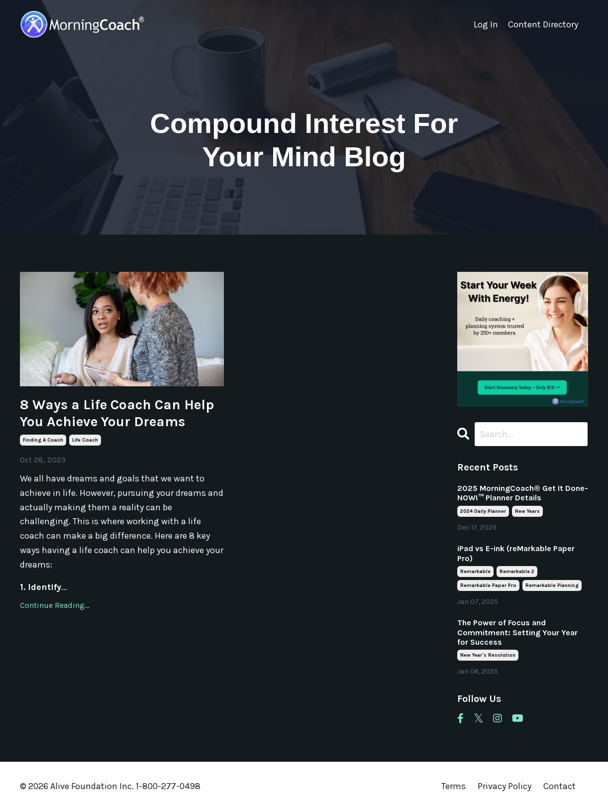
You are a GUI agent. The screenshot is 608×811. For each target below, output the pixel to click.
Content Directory (543, 24)
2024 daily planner (483, 511)
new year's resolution (487, 655)
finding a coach (43, 440)
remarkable (475, 572)
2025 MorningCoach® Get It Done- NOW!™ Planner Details (522, 492)
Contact (559, 786)
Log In (486, 24)
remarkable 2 (517, 572)
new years (527, 511)
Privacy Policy (505, 786)
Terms (453, 786)
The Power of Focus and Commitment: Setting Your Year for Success (517, 632)
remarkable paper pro (488, 585)
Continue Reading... (54, 605)
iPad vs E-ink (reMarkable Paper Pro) (516, 553)
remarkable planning (552, 585)
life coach (85, 440)
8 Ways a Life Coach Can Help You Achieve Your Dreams (117, 413)
